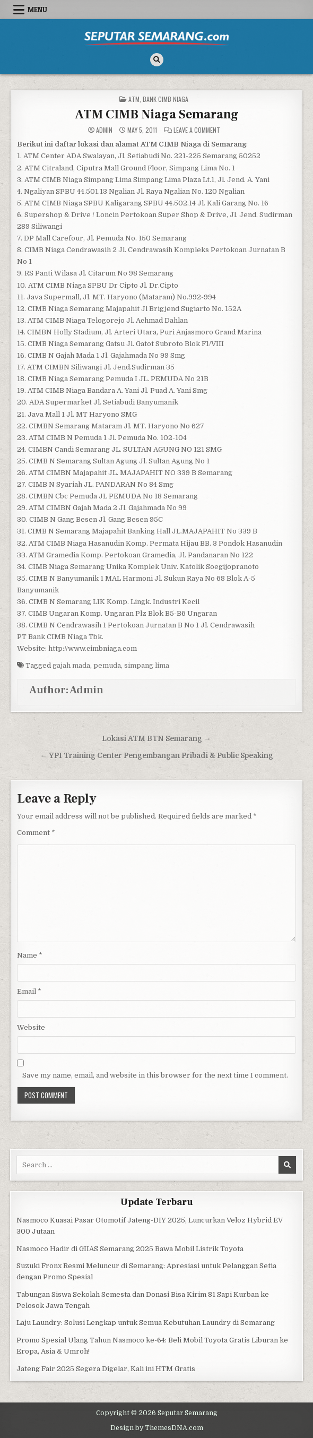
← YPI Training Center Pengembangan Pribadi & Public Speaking (156, 756)
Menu (37, 9)
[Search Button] (156, 59)
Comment (36, 833)
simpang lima (146, 665)
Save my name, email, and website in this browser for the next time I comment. (155, 1075)
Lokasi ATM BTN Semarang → (156, 739)
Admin (104, 130)
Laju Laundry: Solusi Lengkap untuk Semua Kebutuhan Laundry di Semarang (145, 1323)
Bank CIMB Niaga (165, 99)
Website (31, 1027)
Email (29, 991)
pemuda (107, 665)
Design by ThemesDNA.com (156, 1428)
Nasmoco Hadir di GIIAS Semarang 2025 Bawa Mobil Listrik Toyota (130, 1249)
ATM (134, 99)
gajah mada (71, 665)
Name (29, 955)
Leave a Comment (196, 130)
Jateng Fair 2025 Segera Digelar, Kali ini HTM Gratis (105, 1369)
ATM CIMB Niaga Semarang (157, 114)
